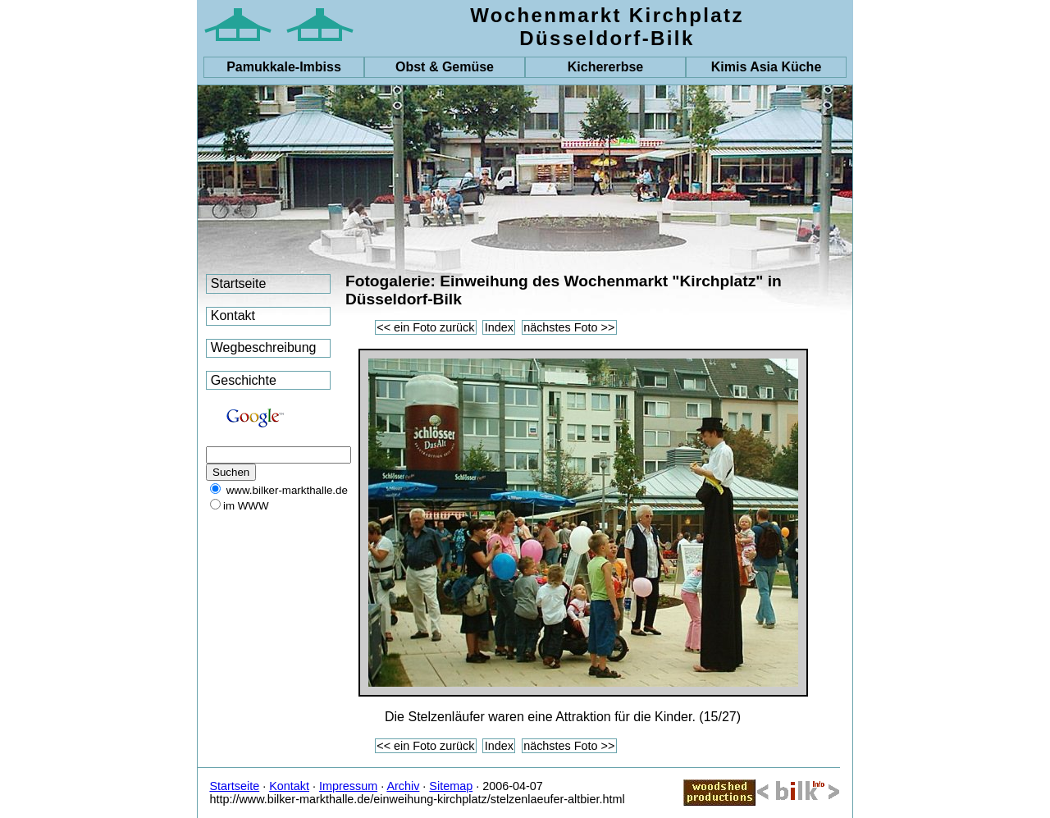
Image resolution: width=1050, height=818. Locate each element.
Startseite (239, 283)
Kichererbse (606, 67)
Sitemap (450, 786)
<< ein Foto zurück (425, 327)
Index (499, 327)
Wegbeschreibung (264, 347)
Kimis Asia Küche (766, 67)
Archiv (402, 786)
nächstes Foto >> (568, 327)
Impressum (348, 786)
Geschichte (243, 380)
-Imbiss (283, 67)
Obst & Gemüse (444, 67)
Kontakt (233, 315)
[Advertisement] (255, 610)
